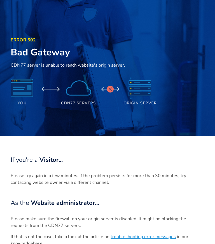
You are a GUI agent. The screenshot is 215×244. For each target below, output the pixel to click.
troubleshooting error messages (143, 237)
